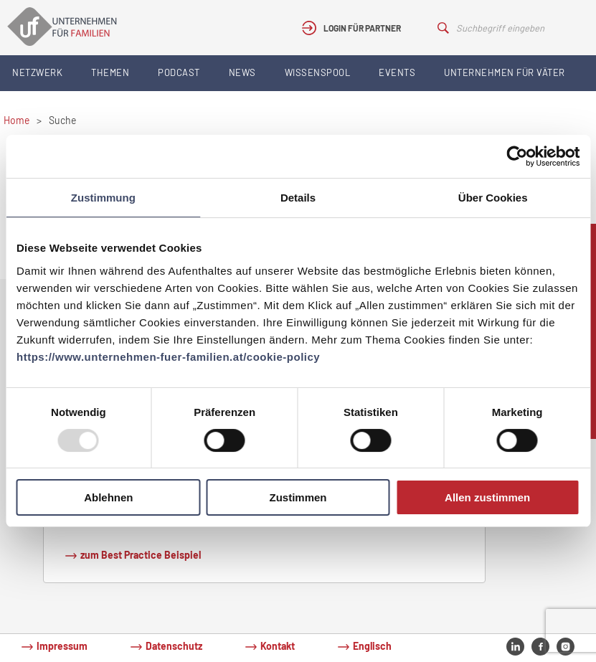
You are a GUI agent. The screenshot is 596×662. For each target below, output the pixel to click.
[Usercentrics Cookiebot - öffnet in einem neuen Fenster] (517, 156)
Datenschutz (174, 646)
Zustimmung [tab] (103, 197)
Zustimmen (297, 497)
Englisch (372, 646)
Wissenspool (318, 72)
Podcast (179, 72)
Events (397, 72)
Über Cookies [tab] (493, 197)
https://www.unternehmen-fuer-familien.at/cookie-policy (168, 357)
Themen (110, 72)
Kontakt (277, 646)
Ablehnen (108, 497)
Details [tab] (298, 197)
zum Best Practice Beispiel (140, 555)
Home (16, 120)
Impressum (62, 646)
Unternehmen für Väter (504, 72)
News (242, 72)
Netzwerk (37, 72)
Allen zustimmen (487, 497)
